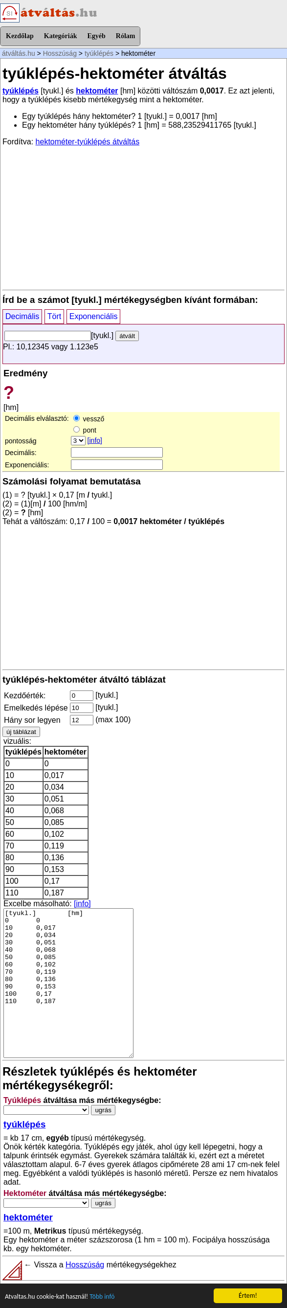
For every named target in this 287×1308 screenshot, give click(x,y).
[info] (95, 440)
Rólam (125, 36)
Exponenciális (93, 316)
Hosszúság (60, 53)
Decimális (22, 316)
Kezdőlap (20, 36)
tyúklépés (99, 53)
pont (84, 430)
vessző (88, 419)
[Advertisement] (143, 217)
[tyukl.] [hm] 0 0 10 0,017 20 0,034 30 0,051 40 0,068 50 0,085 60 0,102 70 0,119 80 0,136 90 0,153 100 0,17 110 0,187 (68, 983)
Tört (54, 316)
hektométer (97, 91)
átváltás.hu (18, 53)
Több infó (101, 1297)
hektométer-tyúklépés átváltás (88, 142)
